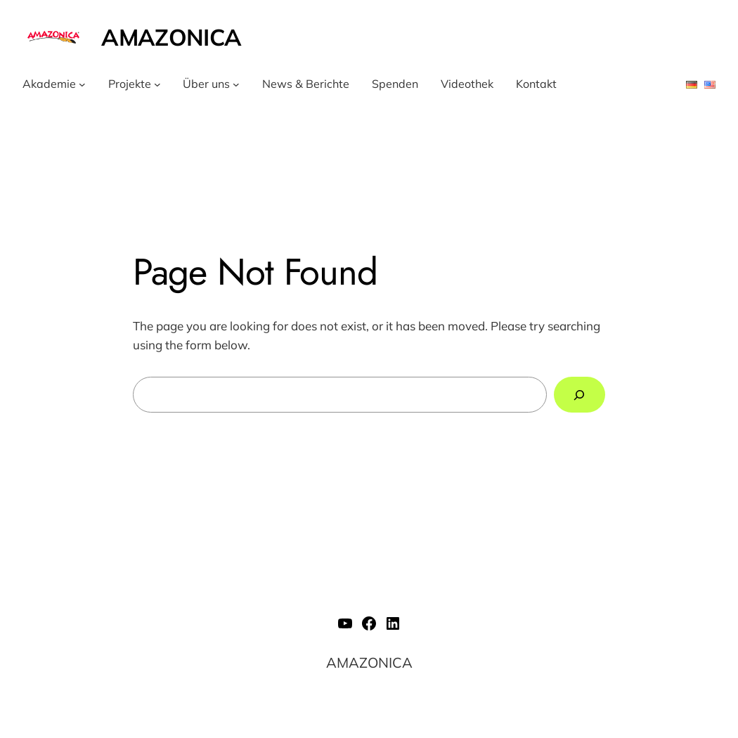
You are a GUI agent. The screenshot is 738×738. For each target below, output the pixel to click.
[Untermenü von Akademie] (82, 84)
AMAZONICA (171, 36)
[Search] (579, 395)
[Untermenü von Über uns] (236, 84)
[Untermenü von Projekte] (157, 84)
